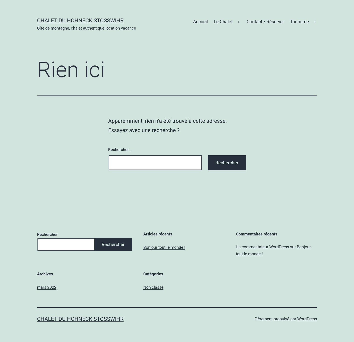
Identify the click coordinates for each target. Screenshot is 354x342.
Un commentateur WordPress (262, 246)
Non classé (153, 287)
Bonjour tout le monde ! (164, 247)
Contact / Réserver (265, 21)
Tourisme (299, 21)
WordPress (307, 318)
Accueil (200, 21)
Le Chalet (223, 21)
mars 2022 (46, 287)
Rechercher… (119, 149)
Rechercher (47, 234)
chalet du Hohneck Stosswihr (80, 20)
